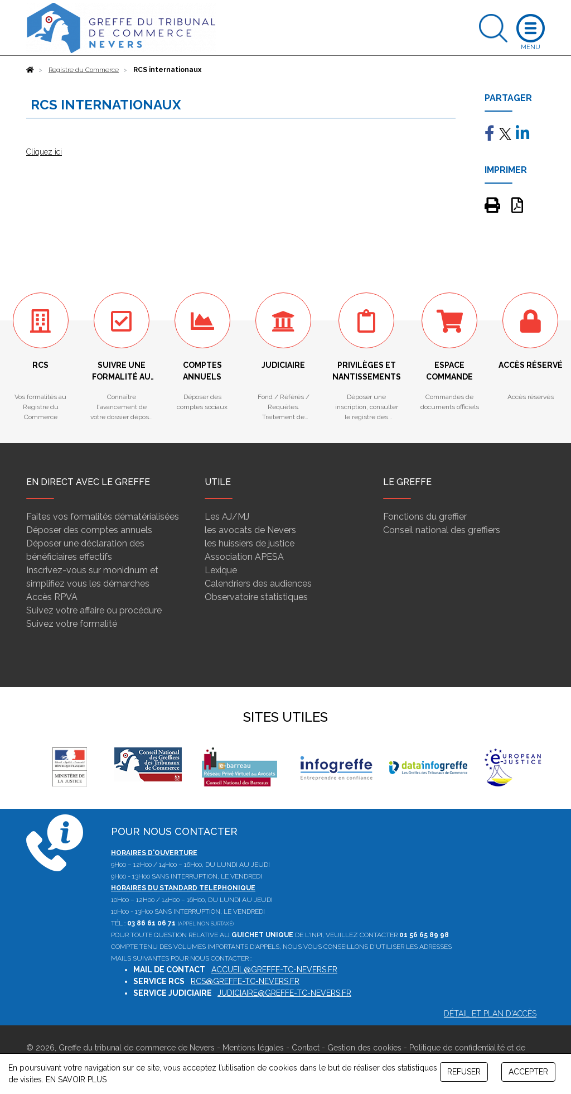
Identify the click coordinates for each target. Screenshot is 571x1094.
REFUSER (464, 1071)
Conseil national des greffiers (441, 530)
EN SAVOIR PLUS (76, 1079)
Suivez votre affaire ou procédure (94, 610)
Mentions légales (253, 1047)
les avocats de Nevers (250, 530)
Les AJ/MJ (227, 516)
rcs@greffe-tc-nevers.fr (245, 981)
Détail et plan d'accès (490, 1013)
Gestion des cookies (364, 1047)
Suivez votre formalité (71, 623)
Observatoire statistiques (256, 597)
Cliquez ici (44, 151)
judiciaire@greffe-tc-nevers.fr (284, 993)
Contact (306, 1047)
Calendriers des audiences (258, 583)
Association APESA (244, 556)
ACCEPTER (528, 1071)
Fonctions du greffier (425, 516)
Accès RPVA (52, 597)
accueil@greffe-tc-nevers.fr (274, 969)
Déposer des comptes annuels (89, 530)
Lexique (221, 570)
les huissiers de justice (249, 543)
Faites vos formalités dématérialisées (102, 516)
